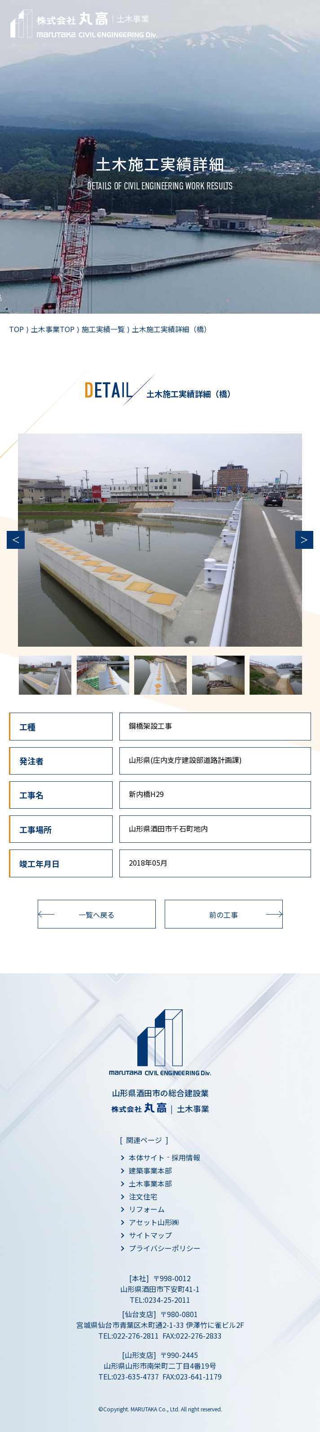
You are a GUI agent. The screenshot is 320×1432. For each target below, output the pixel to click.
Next (304, 540)
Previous (16, 540)
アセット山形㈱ (154, 1222)
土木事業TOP (53, 329)
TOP (16, 329)
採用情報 (185, 1157)
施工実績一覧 (103, 329)
